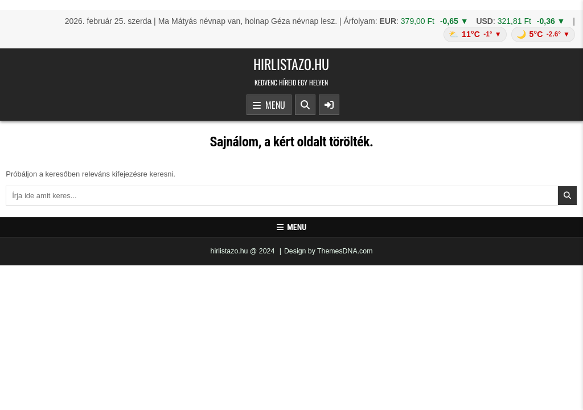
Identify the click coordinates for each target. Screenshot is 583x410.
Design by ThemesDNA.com (328, 251)
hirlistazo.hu (291, 64)
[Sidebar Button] (329, 105)
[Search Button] (305, 105)
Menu (269, 105)
